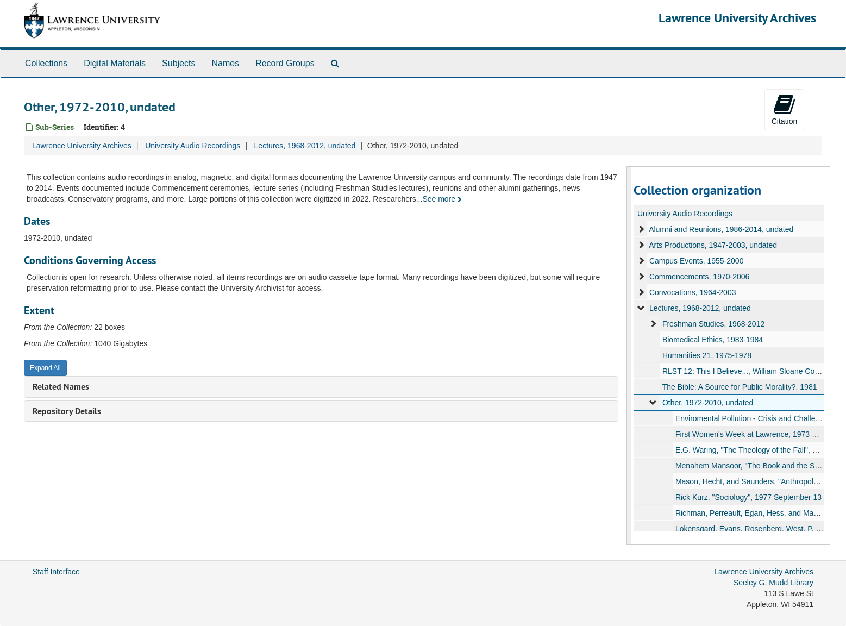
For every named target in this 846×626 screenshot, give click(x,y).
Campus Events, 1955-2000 (696, 260)
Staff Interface (56, 571)
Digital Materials (115, 63)
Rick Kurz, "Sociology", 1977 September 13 (748, 497)
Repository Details (67, 411)
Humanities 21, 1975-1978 (706, 355)
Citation (784, 109)
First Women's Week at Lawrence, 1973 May (750, 434)
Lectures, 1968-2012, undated (305, 145)
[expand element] (641, 229)
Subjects (178, 63)
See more (442, 199)
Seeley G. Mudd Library (773, 582)
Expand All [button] (45, 368)
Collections (46, 63)
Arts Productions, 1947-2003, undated (713, 245)
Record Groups (285, 63)
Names (225, 63)
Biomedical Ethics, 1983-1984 (712, 339)
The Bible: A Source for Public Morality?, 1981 (739, 387)
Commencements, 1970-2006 (699, 276)
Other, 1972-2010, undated (707, 402)
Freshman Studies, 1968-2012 (713, 324)
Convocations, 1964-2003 (692, 292)
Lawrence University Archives (737, 17)
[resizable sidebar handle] (629, 355)
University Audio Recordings (192, 145)
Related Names (61, 386)
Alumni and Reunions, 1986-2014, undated (721, 229)
